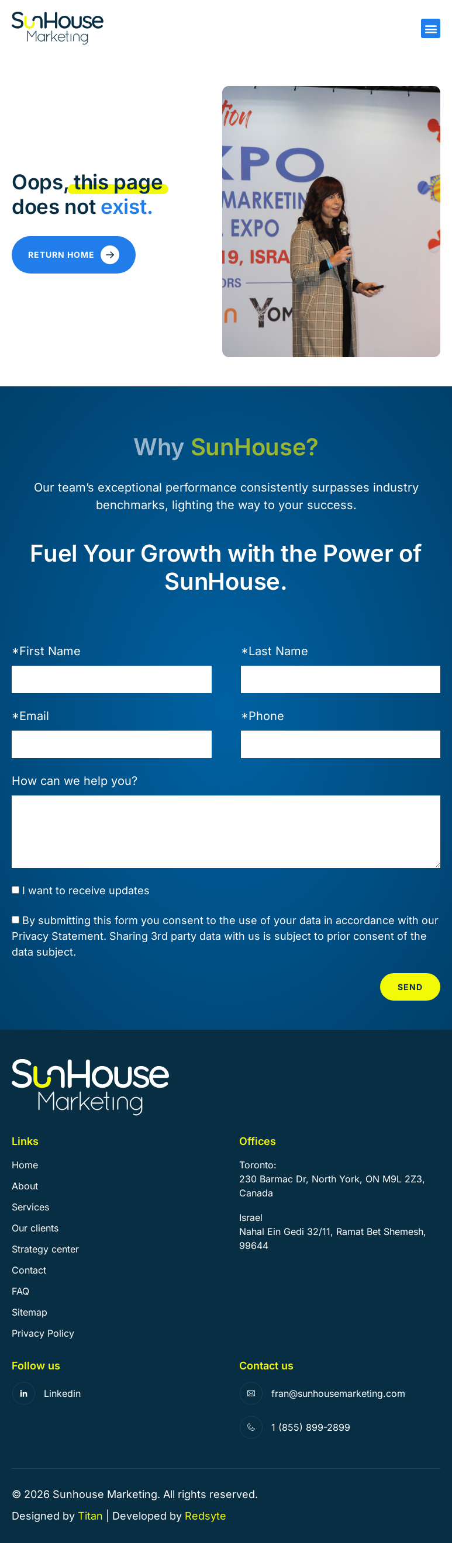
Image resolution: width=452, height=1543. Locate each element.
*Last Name (274, 651)
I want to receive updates (86, 891)
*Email (30, 716)
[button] (430, 28)
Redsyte (205, 1516)
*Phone (262, 716)
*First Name (46, 651)
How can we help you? (74, 781)
